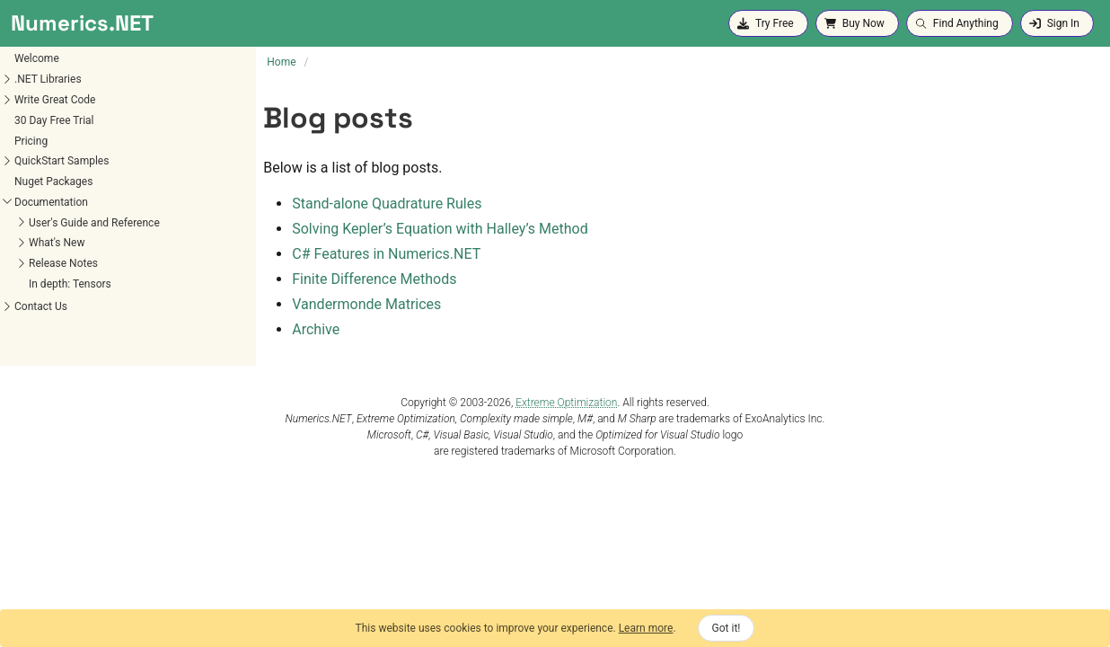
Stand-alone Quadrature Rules (386, 203)
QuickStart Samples (61, 161)
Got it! (726, 628)
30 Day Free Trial (54, 120)
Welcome (36, 58)
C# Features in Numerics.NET (386, 253)
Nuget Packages (53, 181)
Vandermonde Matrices (366, 304)
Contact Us (40, 306)
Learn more (646, 628)
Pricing (31, 141)
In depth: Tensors (70, 284)
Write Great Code (54, 99)
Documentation (51, 202)
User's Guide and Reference (94, 223)
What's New (56, 242)
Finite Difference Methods (374, 279)
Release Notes (63, 263)
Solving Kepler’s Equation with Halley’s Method (439, 228)
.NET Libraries (48, 79)
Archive (315, 329)
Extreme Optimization (566, 402)
